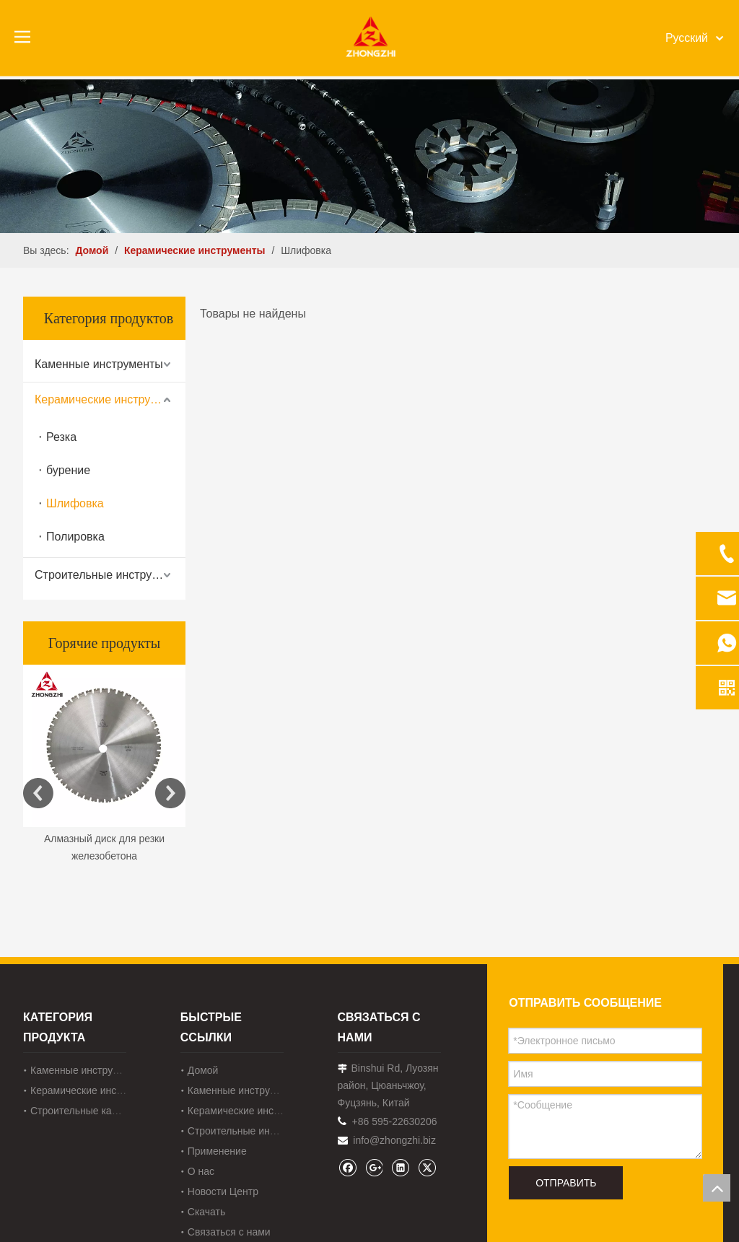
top (716, 1188)
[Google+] (373, 1167)
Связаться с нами (229, 1232)
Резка (61, 437)
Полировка (75, 536)
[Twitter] (427, 1167)
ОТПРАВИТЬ (565, 1183)
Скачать (207, 1211)
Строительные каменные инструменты (121, 1110)
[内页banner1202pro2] (369, 156)
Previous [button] (38, 793)
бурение (68, 470)
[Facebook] (347, 1167)
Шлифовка (75, 503)
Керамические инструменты (110, 399)
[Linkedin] (400, 1167)
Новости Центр (223, 1191)
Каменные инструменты (99, 364)
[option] (104, 765)
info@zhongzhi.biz (394, 1140)
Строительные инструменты (110, 575)
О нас (201, 1171)
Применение (217, 1151)
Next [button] (170, 793)
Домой (203, 1070)
